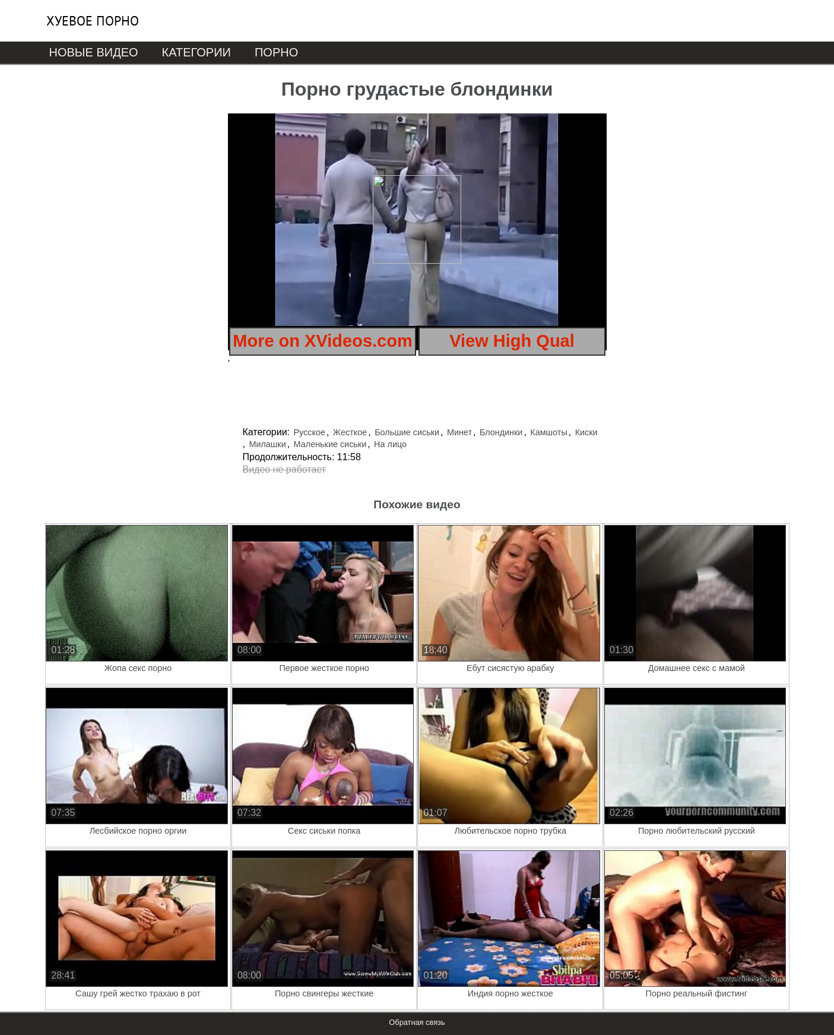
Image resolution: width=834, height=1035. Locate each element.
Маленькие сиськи (330, 444)
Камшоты (548, 432)
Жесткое (350, 432)
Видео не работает (284, 469)
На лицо (390, 444)
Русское (309, 432)
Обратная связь (417, 1022)
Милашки (267, 444)
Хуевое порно (92, 20)
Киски (586, 432)
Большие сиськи (407, 432)
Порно (276, 52)
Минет (459, 432)
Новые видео (93, 52)
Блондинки (501, 432)
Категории (196, 52)
